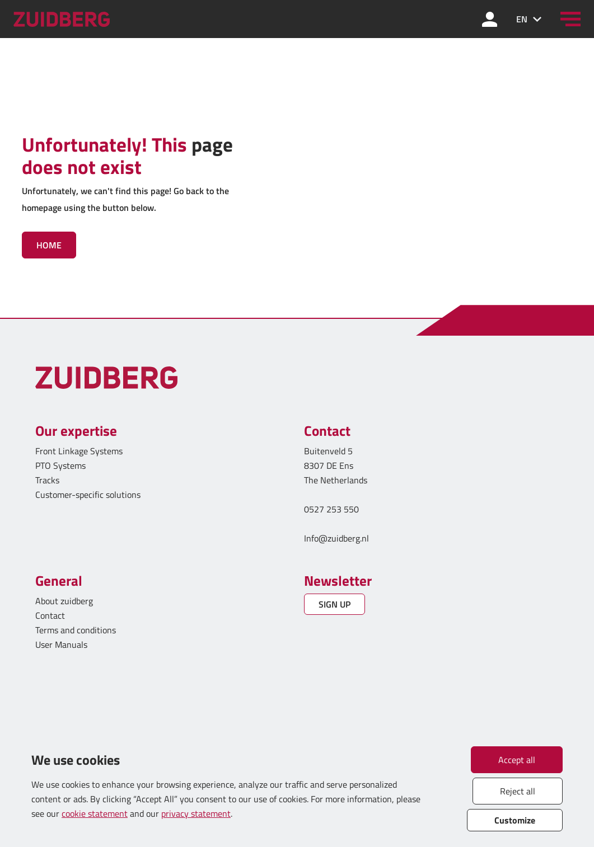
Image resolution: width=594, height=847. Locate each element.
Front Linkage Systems (79, 451)
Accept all (516, 759)
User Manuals (62, 644)
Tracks (47, 480)
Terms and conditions (75, 630)
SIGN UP (334, 604)
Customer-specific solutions (88, 494)
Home (49, 245)
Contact (50, 615)
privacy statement (196, 813)
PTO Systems (60, 465)
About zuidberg (64, 601)
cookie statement (95, 813)
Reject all (517, 791)
